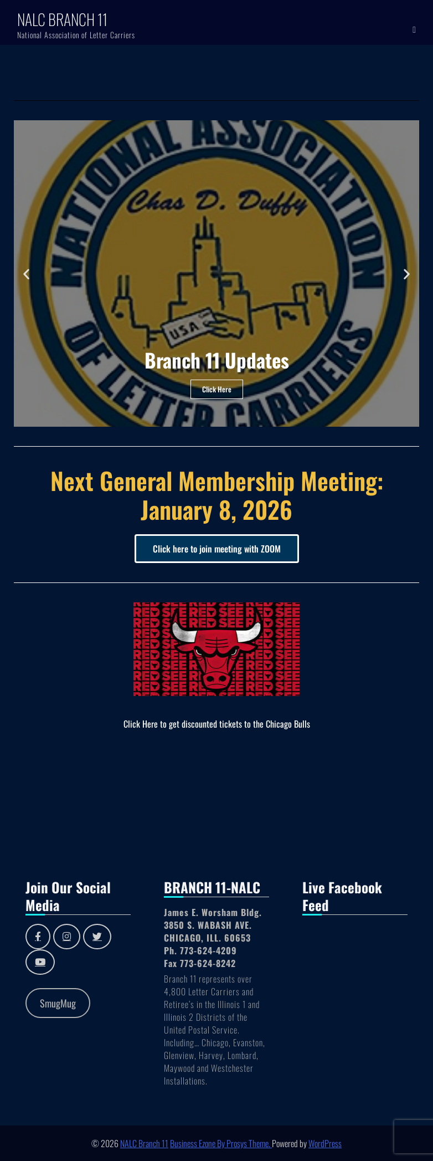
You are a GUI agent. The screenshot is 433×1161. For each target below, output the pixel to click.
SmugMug (58, 1003)
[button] (26, 273)
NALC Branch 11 (62, 19)
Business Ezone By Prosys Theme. (221, 1143)
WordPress (325, 1143)
